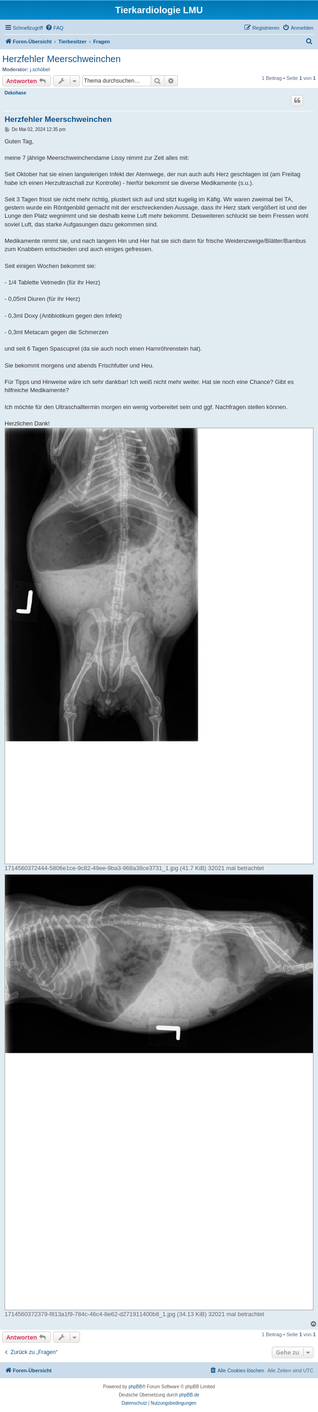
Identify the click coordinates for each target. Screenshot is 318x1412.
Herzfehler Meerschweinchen (61, 59)
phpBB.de (189, 1394)
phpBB (135, 1386)
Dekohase (15, 92)
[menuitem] (54, 27)
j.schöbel (40, 69)
